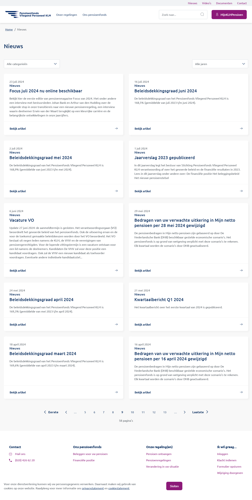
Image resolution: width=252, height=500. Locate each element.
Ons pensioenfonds (95, 14)
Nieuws (192, 3)
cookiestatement (118, 488)
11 (143, 412)
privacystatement (93, 488)
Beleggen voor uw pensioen (90, 453)
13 (164, 412)
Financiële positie (84, 460)
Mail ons (20, 453)
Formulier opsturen (229, 466)
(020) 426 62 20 (25, 460)
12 (154, 412)
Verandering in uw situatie (162, 466)
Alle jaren (201, 64)
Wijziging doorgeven (230, 472)
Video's (206, 3)
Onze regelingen (66, 14)
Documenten (224, 3)
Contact (242, 3)
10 (132, 412)
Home (9, 29)
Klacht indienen (226, 460)
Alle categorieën (17, 64)
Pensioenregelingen (158, 460)
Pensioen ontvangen (159, 453)
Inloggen (222, 453)
